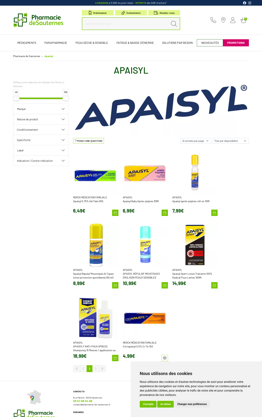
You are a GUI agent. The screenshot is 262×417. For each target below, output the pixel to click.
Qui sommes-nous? (143, 315)
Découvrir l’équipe (142, 319)
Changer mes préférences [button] (192, 404)
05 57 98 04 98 (82, 319)
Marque (21, 109)
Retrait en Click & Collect (205, 331)
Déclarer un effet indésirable (147, 325)
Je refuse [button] (165, 404)
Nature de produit (27, 119)
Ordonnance (98, 13)
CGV (62, 411)
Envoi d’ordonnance (143, 342)
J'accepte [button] (148, 404)
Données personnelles (77, 411)
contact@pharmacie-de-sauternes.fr (91, 322)
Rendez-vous (139, 349)
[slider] (16, 98)
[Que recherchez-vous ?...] (126, 24)
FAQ (135, 355)
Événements (131, 13)
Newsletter (138, 352)
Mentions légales (49, 411)
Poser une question (143, 322)
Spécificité (23, 140)
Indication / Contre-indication (35, 160)
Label (20, 150)
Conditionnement (27, 129)
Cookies (95, 411)
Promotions (139, 339)
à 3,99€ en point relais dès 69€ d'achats (131, 2)
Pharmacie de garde (143, 359)
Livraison (198, 334)
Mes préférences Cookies (113, 411)
